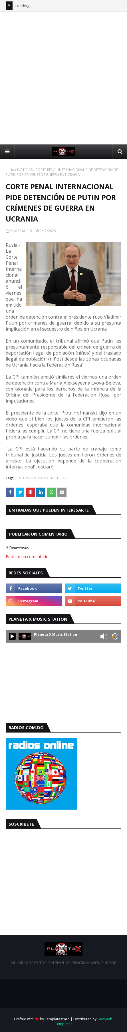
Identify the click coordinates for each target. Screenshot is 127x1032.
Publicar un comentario (27, 556)
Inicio (10, 169)
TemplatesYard (57, 1019)
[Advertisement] (63, 78)
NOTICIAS (25, 169)
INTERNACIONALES (33, 478)
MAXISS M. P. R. (21, 230)
